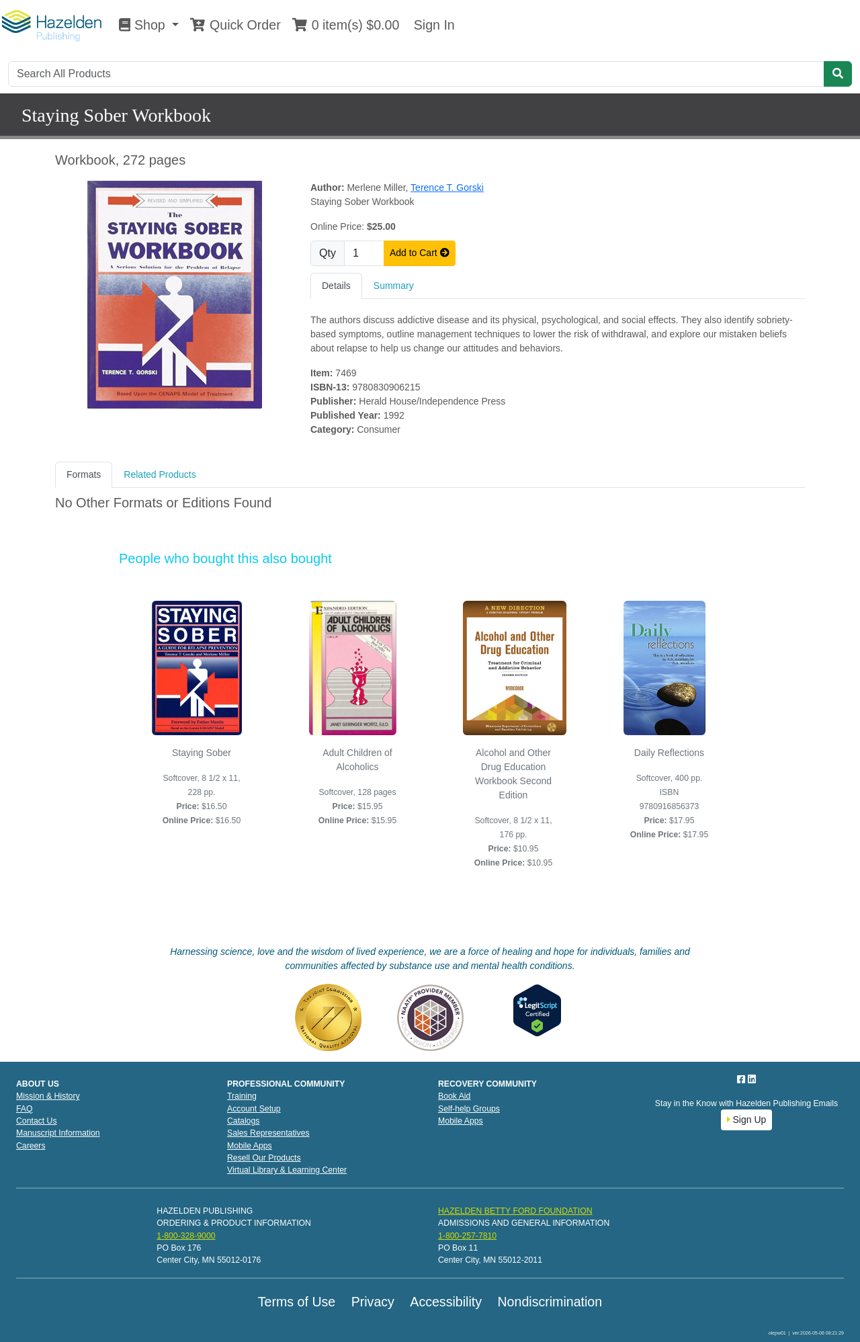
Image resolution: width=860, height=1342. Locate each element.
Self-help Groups (469, 1109)
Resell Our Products (264, 1158)
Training (242, 1096)
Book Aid (454, 1096)
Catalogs (243, 1121)
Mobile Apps (249, 1145)
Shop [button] (144, 24)
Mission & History (48, 1096)
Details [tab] (336, 285)
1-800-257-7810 (467, 1236)
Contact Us (36, 1121)
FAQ (24, 1109)
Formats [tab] (84, 474)
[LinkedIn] (752, 1079)
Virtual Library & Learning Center (287, 1170)
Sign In (432, 24)
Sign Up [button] (747, 1119)
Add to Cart (419, 252)
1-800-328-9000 (186, 1236)
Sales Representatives (268, 1133)
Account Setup (254, 1109)
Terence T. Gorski (447, 187)
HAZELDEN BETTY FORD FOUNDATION (515, 1211)
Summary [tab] (394, 285)
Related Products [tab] (160, 474)
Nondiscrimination (549, 1301)
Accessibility (446, 1301)
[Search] (416, 74)
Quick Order (235, 24)
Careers (31, 1145)
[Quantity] (364, 253)
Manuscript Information (58, 1133)
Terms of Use (296, 1301)
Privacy (372, 1301)
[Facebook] (742, 1079)
